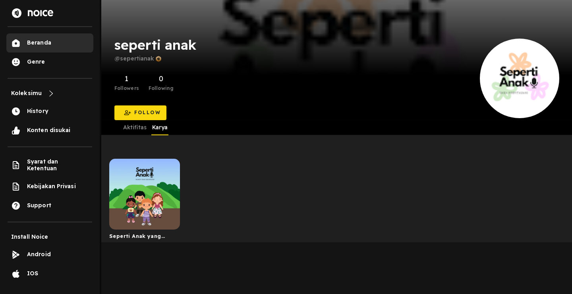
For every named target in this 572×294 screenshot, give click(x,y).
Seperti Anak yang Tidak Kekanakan (135, 237)
